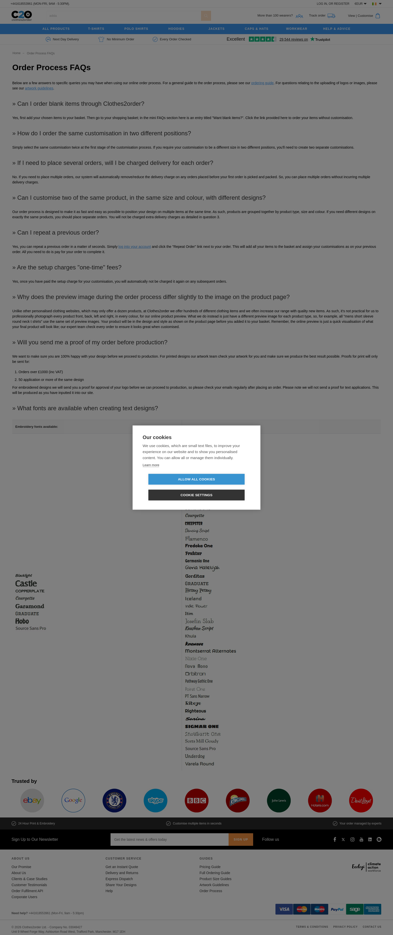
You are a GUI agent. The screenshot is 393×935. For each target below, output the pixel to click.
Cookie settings (225, 487)
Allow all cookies (167, 487)
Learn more (151, 473)
